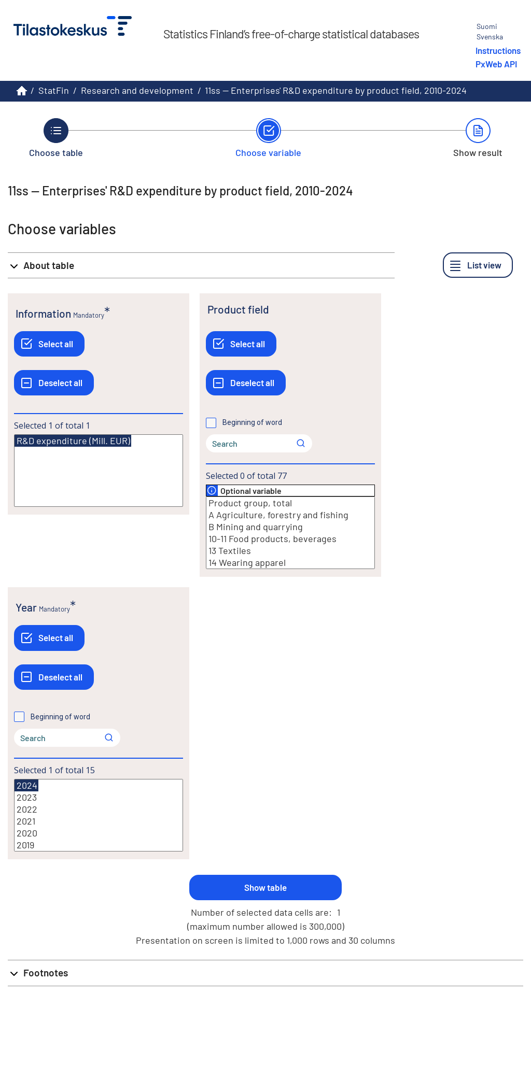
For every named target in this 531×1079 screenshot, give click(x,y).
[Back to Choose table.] (56, 138)
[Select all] (49, 344)
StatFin (53, 90)
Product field (238, 309)
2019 (99, 845)
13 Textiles (290, 551)
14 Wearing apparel (290, 563)
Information (43, 313)
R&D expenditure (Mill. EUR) (73, 441)
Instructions (498, 50)
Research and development (137, 90)
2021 (99, 821)
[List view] (478, 265)
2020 (99, 833)
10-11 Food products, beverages (290, 539)
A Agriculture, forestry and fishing (290, 515)
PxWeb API (496, 64)
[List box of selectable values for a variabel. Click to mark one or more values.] (98, 470)
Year (26, 607)
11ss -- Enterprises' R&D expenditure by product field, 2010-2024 (336, 90)
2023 (99, 797)
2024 (26, 785)
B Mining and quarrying (290, 527)
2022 (99, 809)
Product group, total (290, 503)
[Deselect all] (54, 382)
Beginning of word (252, 422)
